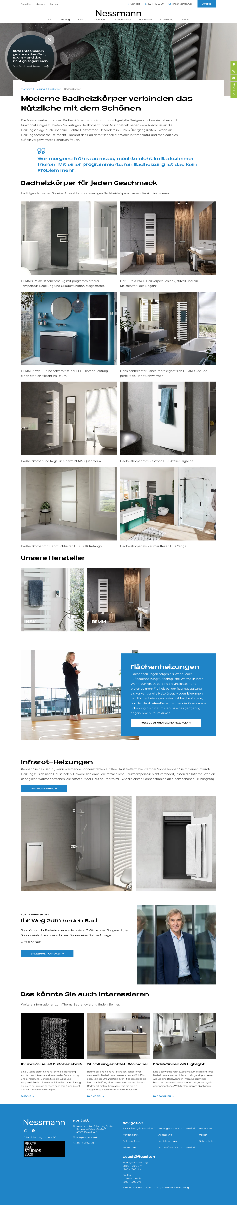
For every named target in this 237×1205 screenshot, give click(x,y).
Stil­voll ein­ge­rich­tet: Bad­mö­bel (117, 1064)
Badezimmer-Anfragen (46, 953)
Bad (50, 19)
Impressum (129, 1147)
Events (185, 19)
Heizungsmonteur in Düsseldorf (176, 1128)
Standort (133, 4)
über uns (40, 4)
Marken (203, 1134)
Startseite (26, 89)
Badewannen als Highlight (179, 1064)
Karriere (54, 4)
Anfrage (206, 3)
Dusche (26, 1096)
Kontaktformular (168, 1141)
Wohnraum (100, 19)
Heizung (65, 19)
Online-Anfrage (131, 1141)
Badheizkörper (72, 89)
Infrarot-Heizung (42, 788)
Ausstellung (166, 19)
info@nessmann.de (180, 4)
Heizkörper (54, 89)
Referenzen (145, 19)
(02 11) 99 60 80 (154, 4)
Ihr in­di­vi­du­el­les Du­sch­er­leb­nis (51, 1064)
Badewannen (162, 1096)
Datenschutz (206, 1141)
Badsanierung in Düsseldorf (138, 1128)
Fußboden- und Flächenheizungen (164, 722)
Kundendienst (123, 19)
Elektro (82, 19)
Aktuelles (26, 4)
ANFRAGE (233, 89)
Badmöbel (94, 1096)
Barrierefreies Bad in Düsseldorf (176, 1147)
